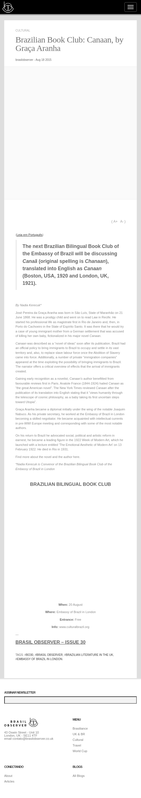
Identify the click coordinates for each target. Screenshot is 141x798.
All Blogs (79, 775)
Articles (9, 781)
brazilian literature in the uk (89, 654)
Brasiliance (80, 728)
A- (122, 221)
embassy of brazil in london (39, 659)
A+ (115, 221)
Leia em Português (29, 234)
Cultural (22, 30)
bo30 (29, 654)
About (8, 775)
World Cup (80, 751)
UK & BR (79, 734)
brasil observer (49, 654)
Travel (77, 745)
